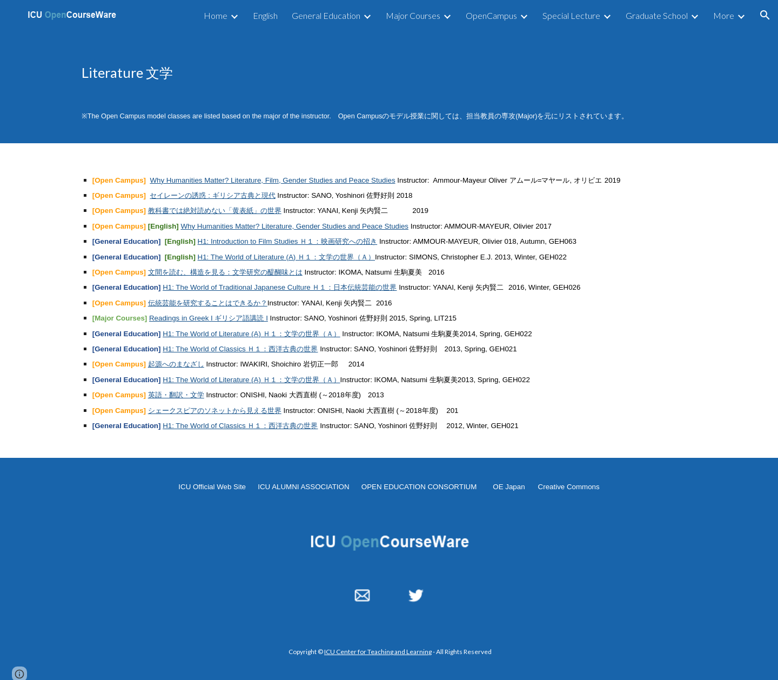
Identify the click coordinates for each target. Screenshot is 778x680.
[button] (765, 15)
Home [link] (215, 15)
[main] (389, 72)
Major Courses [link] (413, 15)
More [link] (723, 15)
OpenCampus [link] (491, 15)
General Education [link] (326, 15)
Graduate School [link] (657, 15)
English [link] (265, 15)
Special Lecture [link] (571, 15)
